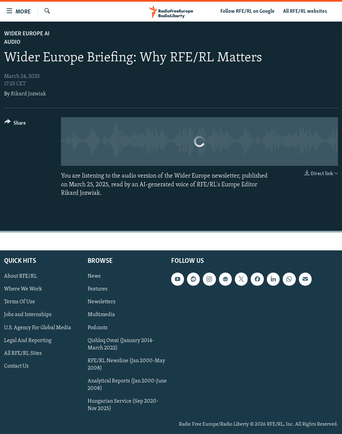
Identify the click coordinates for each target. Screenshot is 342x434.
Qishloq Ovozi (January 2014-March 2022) (121, 344)
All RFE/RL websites (305, 11)
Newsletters (102, 302)
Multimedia (101, 314)
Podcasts (97, 327)
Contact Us (16, 366)
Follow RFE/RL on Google (247, 11)
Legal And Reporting (28, 340)
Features (97, 289)
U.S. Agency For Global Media (37, 327)
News (94, 276)
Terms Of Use (19, 302)
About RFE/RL (20, 276)
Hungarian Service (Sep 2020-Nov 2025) (123, 405)
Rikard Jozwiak (28, 94)
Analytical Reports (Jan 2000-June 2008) (127, 384)
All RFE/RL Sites (23, 353)
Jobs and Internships (28, 314)
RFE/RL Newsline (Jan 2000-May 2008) (126, 364)
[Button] (15, 124)
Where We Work (23, 289)
